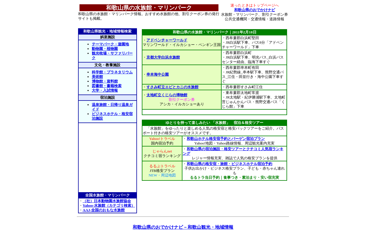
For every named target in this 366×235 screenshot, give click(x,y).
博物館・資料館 (105, 81)
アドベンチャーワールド (166, 40)
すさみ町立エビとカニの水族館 (172, 87)
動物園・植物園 (105, 49)
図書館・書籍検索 (107, 86)
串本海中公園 (157, 74)
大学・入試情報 (105, 90)
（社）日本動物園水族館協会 (107, 201)
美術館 (97, 77)
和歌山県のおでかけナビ (254, 10)
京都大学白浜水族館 (163, 57)
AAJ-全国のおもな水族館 (104, 210)
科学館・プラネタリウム (112, 72)
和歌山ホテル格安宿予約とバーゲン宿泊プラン (225, 138)
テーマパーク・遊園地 (110, 44)
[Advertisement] (214, 112)
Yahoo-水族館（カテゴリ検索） (109, 205)
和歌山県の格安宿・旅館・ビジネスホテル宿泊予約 (229, 164)
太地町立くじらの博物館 (166, 95)
